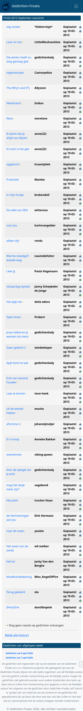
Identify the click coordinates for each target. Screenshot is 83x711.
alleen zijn (12, 241)
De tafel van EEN (17, 210)
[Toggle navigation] (76, 6)
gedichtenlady (44, 57)
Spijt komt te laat (17, 363)
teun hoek (41, 393)
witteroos (41, 210)
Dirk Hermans (43, 516)
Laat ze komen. (16, 393)
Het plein (12, 500)
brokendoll (41, 195)
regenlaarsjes (15, 72)
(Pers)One (12, 607)
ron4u (38, 241)
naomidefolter (44, 256)
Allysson (40, 88)
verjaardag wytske (18, 286)
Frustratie (12, 179)
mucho (39, 409)
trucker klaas (43, 500)
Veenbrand (14, 103)
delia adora (42, 302)
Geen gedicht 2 (16, 347)
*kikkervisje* (43, 27)
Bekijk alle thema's (17, 635)
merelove (40, 118)
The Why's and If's (18, 88)
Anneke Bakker (44, 439)
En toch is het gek (17, 149)
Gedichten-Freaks (21, 6)
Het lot (10, 561)
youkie (39, 531)
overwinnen (14, 454)
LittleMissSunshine (47, 42)
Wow (10, 118)
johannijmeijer (44, 424)
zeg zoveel (14, 27)
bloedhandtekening (19, 577)
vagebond (41, 485)
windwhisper (43, 347)
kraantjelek (42, 164)
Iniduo (38, 103)
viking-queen (43, 454)
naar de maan (15, 531)
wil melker (41, 546)
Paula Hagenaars (46, 271)
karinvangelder (44, 225)
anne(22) (40, 134)
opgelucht (13, 164)
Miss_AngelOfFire (46, 577)
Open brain (13, 317)
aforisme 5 (14, 424)
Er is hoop (12, 439)
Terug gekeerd (15, 592)
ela (36, 592)
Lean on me (14, 42)
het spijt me (14, 302)
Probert (39, 317)
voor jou (11, 225)
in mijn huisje (15, 195)
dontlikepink (43, 607)
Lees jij (10, 271)
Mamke (39, 179)
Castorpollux (43, 72)
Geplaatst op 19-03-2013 (69, 31)
